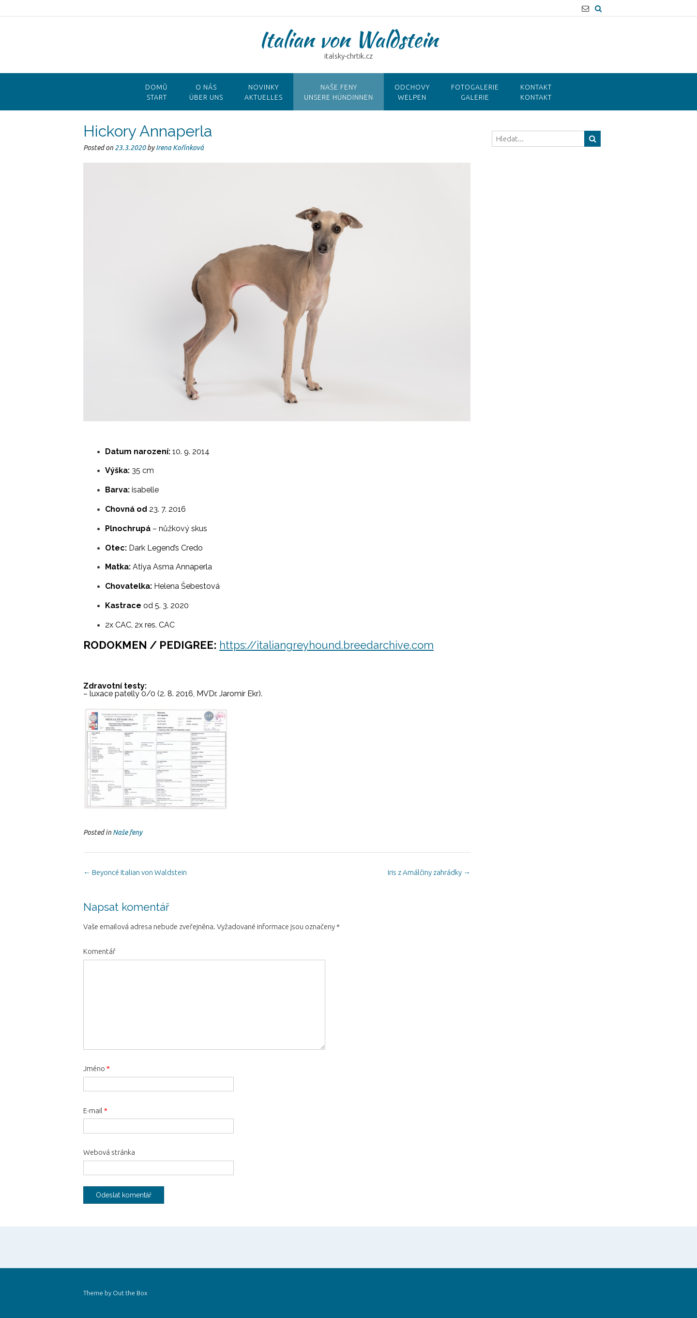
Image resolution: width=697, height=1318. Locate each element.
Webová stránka (109, 1152)
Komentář (99, 951)
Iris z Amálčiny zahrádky (429, 872)
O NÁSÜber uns (206, 92)
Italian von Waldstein (348, 39)
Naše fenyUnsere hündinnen (338, 92)
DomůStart (156, 92)
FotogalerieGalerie (475, 92)
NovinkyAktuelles (263, 92)
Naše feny (127, 832)
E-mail (95, 1110)
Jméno (96, 1068)
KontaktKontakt (536, 92)
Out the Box (130, 1292)
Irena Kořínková (180, 148)
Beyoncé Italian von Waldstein (135, 872)
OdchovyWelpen (412, 92)
